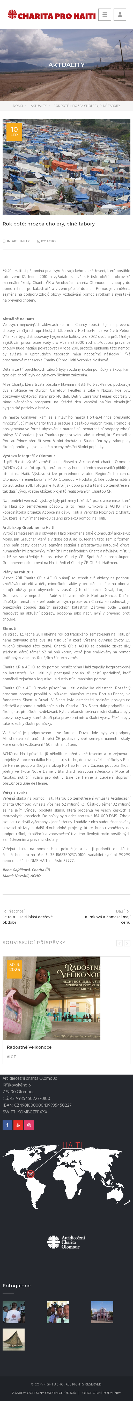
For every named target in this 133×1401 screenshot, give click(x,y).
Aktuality (39, 106)
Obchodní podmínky (101, 1393)
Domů (18, 106)
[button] (120, 15)
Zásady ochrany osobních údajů (44, 1393)
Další (122, 911)
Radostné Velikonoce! (30, 1047)
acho (51, 241)
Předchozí (14, 911)
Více (11, 1057)
